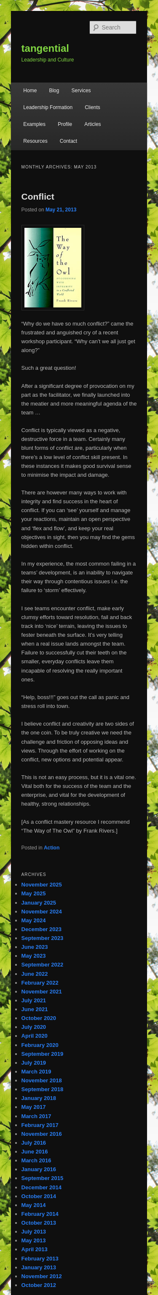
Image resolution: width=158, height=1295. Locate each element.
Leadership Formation (47, 107)
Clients (92, 107)
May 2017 (33, 1107)
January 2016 (38, 1169)
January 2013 (38, 1267)
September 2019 (42, 1054)
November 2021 (41, 991)
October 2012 (38, 1285)
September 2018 (42, 1089)
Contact (68, 141)
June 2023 (34, 947)
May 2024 (33, 920)
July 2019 (33, 1063)
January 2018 (38, 1098)
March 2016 (36, 1160)
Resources (35, 141)
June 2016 (34, 1151)
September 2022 (42, 964)
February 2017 (40, 1125)
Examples (34, 124)
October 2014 (38, 1196)
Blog (54, 90)
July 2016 (33, 1143)
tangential (45, 48)
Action (51, 848)
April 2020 (34, 1036)
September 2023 (42, 938)
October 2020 (38, 1018)
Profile (65, 124)
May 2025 (33, 893)
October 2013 (38, 1223)
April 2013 (34, 1249)
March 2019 (36, 1071)
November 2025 (41, 884)
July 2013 (33, 1231)
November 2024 (41, 911)
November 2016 (41, 1134)
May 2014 (33, 1205)
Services (81, 90)
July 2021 (33, 1000)
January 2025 (38, 903)
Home (30, 90)
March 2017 (36, 1116)
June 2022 (34, 974)
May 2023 (33, 956)
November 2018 (41, 1080)
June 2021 (34, 1009)
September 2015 (42, 1178)
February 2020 (40, 1045)
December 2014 (41, 1187)
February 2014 (40, 1214)
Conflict (37, 196)
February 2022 (40, 983)
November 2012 (41, 1276)
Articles (92, 124)
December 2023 (41, 929)
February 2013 (40, 1258)
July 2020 (33, 1027)
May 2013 (33, 1240)
